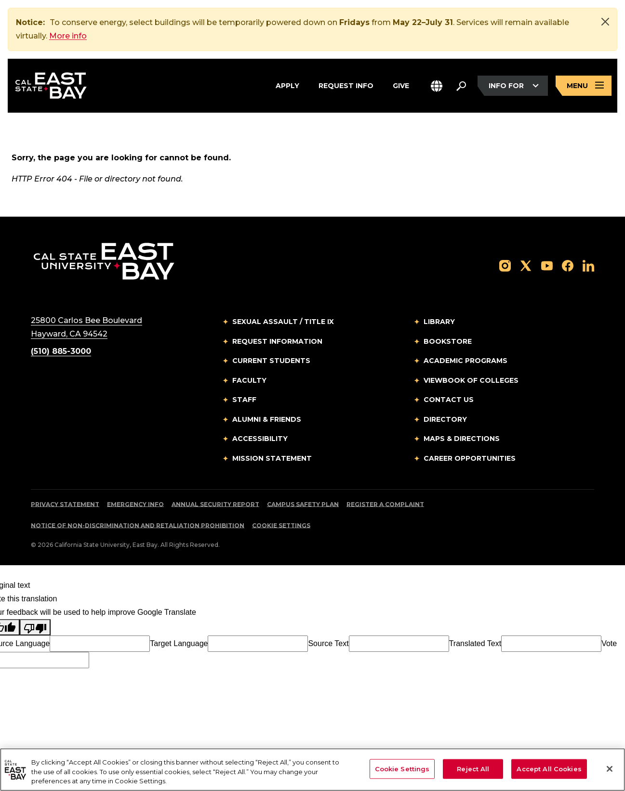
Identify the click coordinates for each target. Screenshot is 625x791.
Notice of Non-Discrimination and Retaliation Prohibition (137, 525)
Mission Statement (272, 458)
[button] (436, 86)
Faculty (249, 380)
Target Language (179, 643)
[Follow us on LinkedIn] (588, 265)
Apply (287, 84)
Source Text (328, 643)
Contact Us (449, 399)
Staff (244, 399)
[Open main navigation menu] (584, 86)
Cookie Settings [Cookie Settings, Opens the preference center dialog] (402, 768)
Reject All (473, 768)
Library (439, 321)
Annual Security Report (215, 504)
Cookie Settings (281, 525)
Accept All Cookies (549, 768)
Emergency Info (135, 504)
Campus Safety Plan (303, 504)
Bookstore (448, 341)
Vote (609, 643)
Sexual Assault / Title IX (283, 321)
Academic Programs (465, 360)
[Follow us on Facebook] (567, 265)
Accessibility (260, 438)
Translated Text (475, 643)
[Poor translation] (35, 627)
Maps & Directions (462, 438)
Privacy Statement (65, 504)
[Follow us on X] (526, 265)
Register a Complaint (385, 504)
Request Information (277, 341)
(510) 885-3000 (61, 351)
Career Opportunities (470, 458)
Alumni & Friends (266, 419)
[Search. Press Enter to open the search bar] (461, 85)
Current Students (271, 360)
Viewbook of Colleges (471, 380)
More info (68, 35)
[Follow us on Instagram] (505, 265)
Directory (445, 419)
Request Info (346, 84)
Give (401, 84)
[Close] (605, 21)
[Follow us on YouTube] (547, 265)
